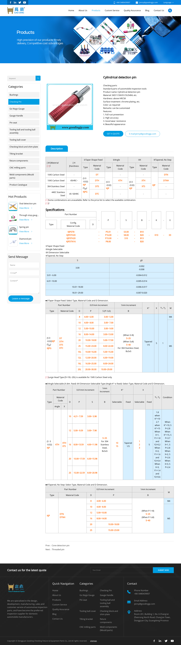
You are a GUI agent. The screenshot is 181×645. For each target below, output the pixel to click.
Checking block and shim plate (24, 146)
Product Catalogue (18, 184)
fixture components (19, 160)
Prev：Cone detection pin (57, 545)
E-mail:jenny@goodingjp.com (142, 133)
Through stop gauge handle (32, 215)
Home (71, 10)
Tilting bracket (16, 153)
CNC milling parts (18, 167)
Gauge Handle (16, 115)
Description (57, 148)
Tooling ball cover (18, 139)
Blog (147, 10)
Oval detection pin (27, 203)
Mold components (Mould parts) (22, 176)
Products (96, 10)
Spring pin (24, 227)
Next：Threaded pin (54, 549)
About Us (83, 10)
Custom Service (112, 10)
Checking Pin (16, 101)
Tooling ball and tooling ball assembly (22, 131)
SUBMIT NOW (163, 570)
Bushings (14, 94)
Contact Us (159, 10)
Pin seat (13, 122)
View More (24, 208)
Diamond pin (25, 238)
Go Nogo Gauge (17, 108)
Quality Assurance (132, 10)
